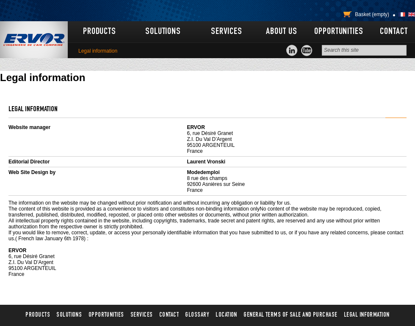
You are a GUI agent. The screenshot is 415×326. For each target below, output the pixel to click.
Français (401, 14)
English (411, 14)
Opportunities (338, 32)
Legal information (367, 315)
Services (226, 32)
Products (99, 32)
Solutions (163, 32)
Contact (393, 32)
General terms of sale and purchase (290, 315)
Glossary (197, 315)
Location (226, 315)
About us (281, 32)
